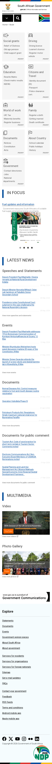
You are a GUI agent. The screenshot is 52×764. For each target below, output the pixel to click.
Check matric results (13, 80)
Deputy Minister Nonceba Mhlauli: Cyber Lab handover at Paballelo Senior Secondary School (19, 292)
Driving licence (35, 46)
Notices (7, 143)
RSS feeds (7, 702)
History (32, 150)
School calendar (36, 143)
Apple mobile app (10, 718)
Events (5, 631)
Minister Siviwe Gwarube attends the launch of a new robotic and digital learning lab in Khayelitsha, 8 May (21, 361)
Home (4, 25)
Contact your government (14, 691)
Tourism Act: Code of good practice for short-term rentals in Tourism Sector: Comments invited (19, 444)
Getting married (36, 119)
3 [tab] (28, 248)
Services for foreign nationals (16, 667)
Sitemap (6, 672)
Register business (12, 122)
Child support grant (12, 53)
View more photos (9, 577)
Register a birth (36, 115)
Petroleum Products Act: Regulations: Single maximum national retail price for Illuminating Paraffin (19, 415)
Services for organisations (15, 661)
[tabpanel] (26, 222)
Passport (33, 87)
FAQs (4, 683)
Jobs (6, 174)
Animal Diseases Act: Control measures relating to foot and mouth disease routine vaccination (20, 391)
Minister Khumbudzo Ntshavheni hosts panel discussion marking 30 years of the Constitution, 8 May (20, 349)
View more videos (9, 536)
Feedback (7, 696)
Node (11, 25)
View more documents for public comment (18, 483)
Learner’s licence (37, 49)
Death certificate (36, 122)
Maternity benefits (12, 119)
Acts (6, 150)
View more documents (11, 426)
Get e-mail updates (11, 678)
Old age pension (11, 49)
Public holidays (36, 146)
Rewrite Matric (10, 77)
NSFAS (7, 84)
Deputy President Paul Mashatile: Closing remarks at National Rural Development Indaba (20, 279)
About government (11, 648)
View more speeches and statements (16, 316)
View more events (9, 373)
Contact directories (13, 171)
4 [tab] (32, 248)
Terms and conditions (12, 707)
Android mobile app (11, 713)
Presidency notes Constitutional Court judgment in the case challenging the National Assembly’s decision (18, 304)
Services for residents (13, 656)
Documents (7, 626)
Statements (7, 620)
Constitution (9, 146)
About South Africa (11, 642)
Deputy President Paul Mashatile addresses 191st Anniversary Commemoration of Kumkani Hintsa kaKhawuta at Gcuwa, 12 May (21, 335)
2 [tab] (24, 248)
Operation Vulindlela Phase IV (15, 401)
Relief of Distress (12, 46)
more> (21, 59)
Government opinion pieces (15, 637)
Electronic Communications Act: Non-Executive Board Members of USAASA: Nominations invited (19, 456)
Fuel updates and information (18, 204)
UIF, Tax (7, 115)
